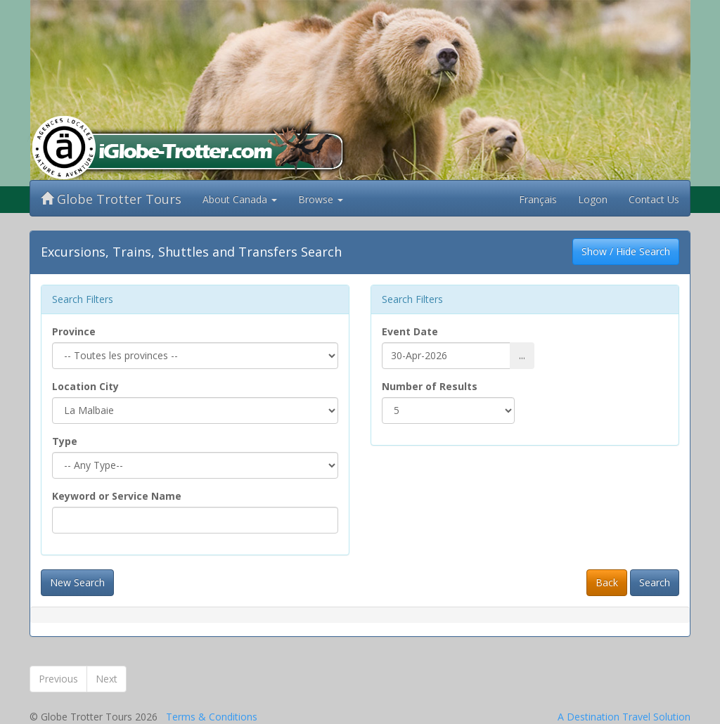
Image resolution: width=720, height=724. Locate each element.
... (522, 355)
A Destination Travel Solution (624, 716)
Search (654, 582)
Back (607, 582)
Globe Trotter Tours (111, 198)
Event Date (410, 331)
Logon (593, 199)
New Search (77, 582)
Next (106, 678)
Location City (85, 386)
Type (64, 441)
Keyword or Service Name (116, 496)
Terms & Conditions (211, 716)
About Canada (239, 199)
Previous (58, 678)
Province (74, 331)
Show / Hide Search (625, 251)
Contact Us (654, 199)
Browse (320, 199)
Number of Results (429, 386)
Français (538, 199)
